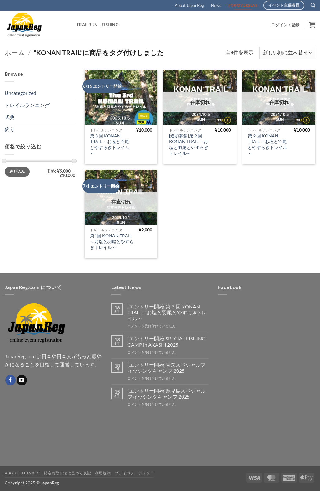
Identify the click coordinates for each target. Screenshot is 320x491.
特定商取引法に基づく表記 (67, 473)
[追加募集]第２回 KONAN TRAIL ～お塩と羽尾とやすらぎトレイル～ (188, 144)
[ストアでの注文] (287, 53)
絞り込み (17, 171)
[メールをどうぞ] (22, 380)
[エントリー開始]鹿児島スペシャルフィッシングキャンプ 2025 (167, 394)
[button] (285, 24)
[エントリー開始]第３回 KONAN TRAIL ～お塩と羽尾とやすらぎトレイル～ (167, 312)
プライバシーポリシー (134, 473)
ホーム (15, 52)
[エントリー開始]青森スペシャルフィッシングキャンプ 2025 (167, 368)
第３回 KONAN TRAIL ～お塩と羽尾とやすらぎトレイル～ (109, 144)
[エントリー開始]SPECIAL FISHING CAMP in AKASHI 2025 (167, 341)
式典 (10, 117)
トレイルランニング (27, 105)
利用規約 (103, 473)
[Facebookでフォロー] (10, 380)
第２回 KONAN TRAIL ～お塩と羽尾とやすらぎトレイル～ (267, 144)
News (216, 5)
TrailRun (87, 24)
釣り (10, 129)
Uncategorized (20, 93)
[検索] (313, 5)
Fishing (110, 24)
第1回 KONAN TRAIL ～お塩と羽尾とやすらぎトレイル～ (112, 241)
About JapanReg (189, 5)
